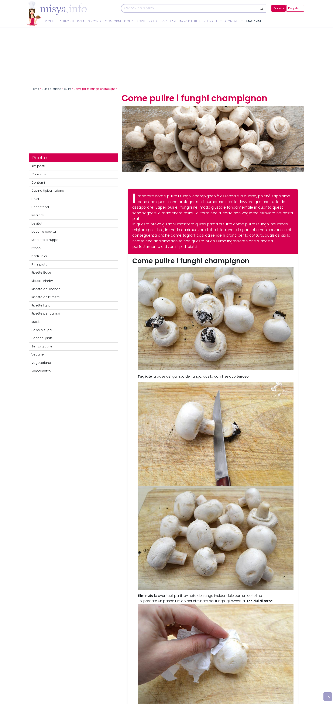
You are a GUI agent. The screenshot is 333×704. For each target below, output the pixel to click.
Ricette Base (41, 272)
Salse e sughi (41, 330)
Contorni (113, 21)
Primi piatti (39, 264)
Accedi (278, 8)
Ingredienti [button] (188, 21)
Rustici (36, 322)
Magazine (254, 21)
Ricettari (169, 21)
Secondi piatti (42, 338)
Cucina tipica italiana (47, 191)
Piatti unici (39, 256)
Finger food (40, 207)
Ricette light (40, 305)
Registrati (295, 8)
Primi (81, 21)
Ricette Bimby (42, 281)
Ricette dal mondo (46, 289)
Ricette (50, 21)
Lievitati (37, 223)
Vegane (37, 354)
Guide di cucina (51, 88)
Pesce (36, 248)
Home (35, 88)
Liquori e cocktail (44, 231)
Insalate (37, 215)
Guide (153, 21)
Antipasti (66, 21)
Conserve (39, 174)
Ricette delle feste (45, 297)
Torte (141, 21)
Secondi (95, 21)
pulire (67, 88)
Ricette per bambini (46, 313)
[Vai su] (327, 696)
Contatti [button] (232, 21)
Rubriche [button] (211, 21)
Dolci (129, 21)
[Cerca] (189, 8)
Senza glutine (41, 346)
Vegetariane (41, 363)
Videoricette (41, 371)
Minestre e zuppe (44, 240)
